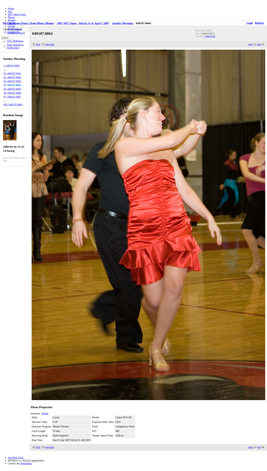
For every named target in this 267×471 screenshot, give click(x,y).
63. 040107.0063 (12, 81)
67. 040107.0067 (12, 96)
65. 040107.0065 (12, 89)
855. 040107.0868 (13, 104)
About (11, 8)
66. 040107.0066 (12, 93)
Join (10, 11)
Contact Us (13, 32)
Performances (15, 29)
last (259, 44)
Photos (11, 17)
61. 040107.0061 (12, 73)
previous (49, 44)
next (250, 44)
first (38, 44)
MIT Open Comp (17, 14)
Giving (11, 26)
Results (11, 20)
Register (259, 23)
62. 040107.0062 (12, 77)
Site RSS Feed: (16, 457)
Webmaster (26, 463)
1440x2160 (210, 36)
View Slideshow (15, 41)
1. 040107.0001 (12, 65)
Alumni (12, 23)
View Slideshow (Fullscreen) (15, 46)
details (45, 413)
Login (249, 23)
